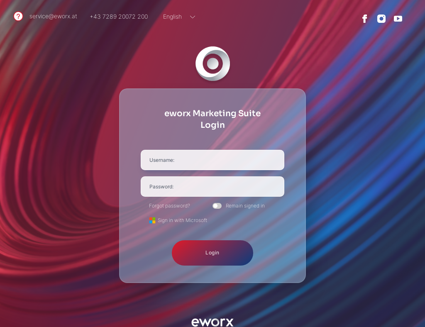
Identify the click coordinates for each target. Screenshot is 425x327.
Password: (161, 186)
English (172, 16)
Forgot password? (169, 205)
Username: (161, 160)
